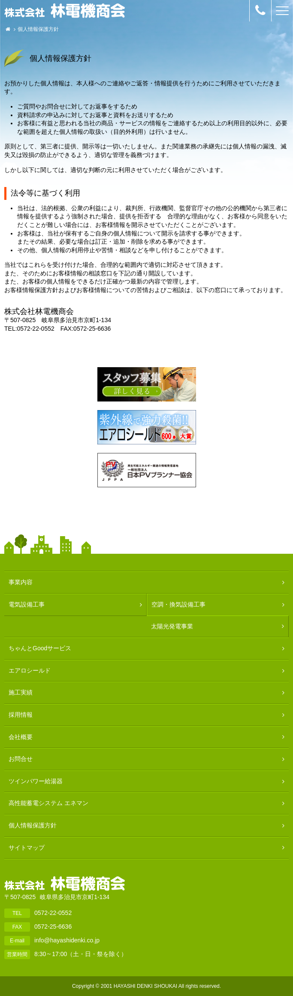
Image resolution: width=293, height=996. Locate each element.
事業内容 (21, 582)
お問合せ (21, 758)
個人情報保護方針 (33, 825)
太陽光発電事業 (172, 626)
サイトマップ (27, 847)
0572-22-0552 (53, 912)
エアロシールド (30, 670)
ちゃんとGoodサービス (40, 648)
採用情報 (21, 714)
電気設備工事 (27, 604)
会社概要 (21, 736)
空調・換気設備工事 (178, 604)
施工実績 (21, 692)
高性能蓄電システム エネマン (48, 803)
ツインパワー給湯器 (36, 781)
